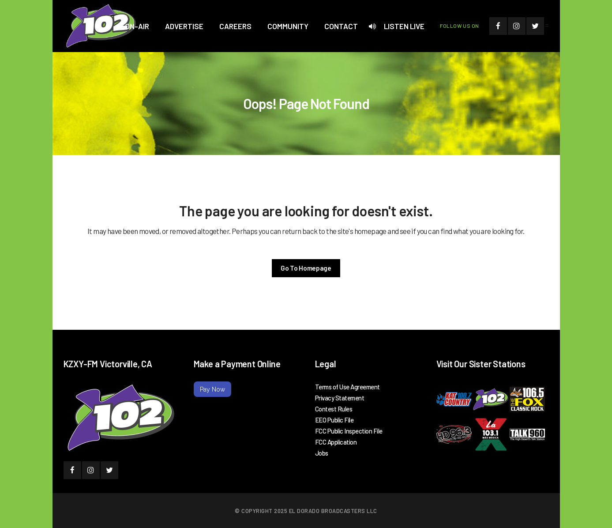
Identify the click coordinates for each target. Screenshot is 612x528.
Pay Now (212, 389)
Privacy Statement (339, 398)
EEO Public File (334, 420)
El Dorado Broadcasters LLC (333, 510)
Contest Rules (334, 409)
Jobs (321, 453)
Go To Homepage (306, 268)
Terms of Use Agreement (347, 387)
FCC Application (336, 442)
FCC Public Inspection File (349, 431)
